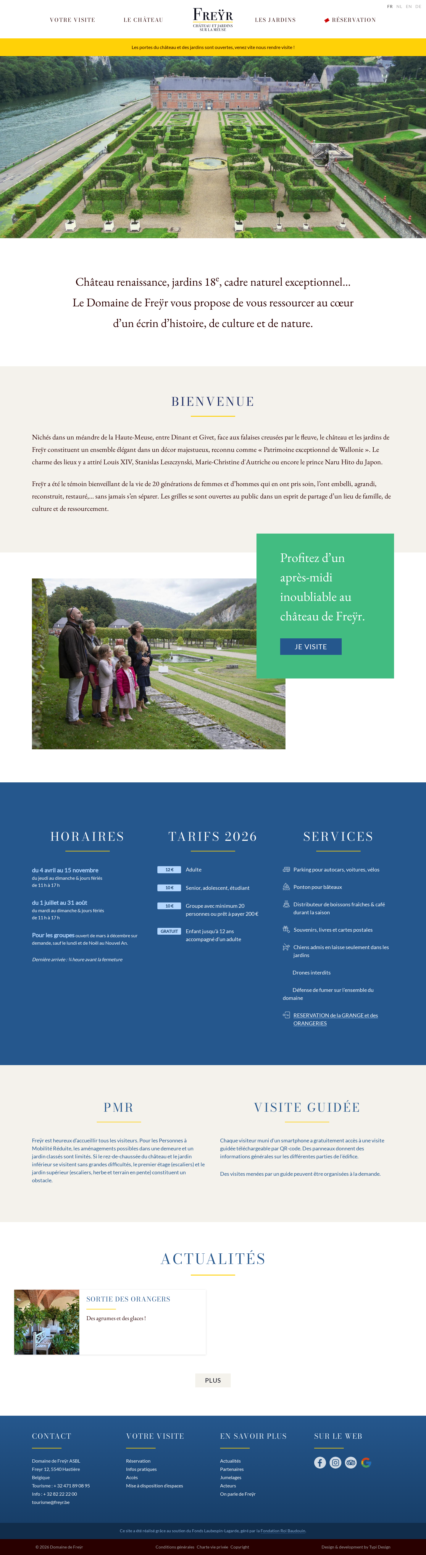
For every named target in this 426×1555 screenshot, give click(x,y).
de (418, 6)
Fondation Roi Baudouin (283, 1530)
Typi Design (379, 1547)
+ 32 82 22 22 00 (60, 1494)
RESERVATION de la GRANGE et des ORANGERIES (335, 1019)
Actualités (213, 1259)
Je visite (311, 646)
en (409, 6)
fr (390, 6)
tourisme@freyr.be (51, 1502)
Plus (213, 1380)
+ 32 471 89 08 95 (72, 1485)
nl (399, 6)
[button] (72, 20)
